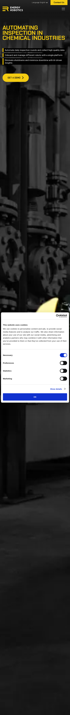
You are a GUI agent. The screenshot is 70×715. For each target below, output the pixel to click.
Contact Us (59, 2)
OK (35, 397)
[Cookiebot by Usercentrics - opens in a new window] (56, 316)
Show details (56, 389)
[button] (39, 2)
